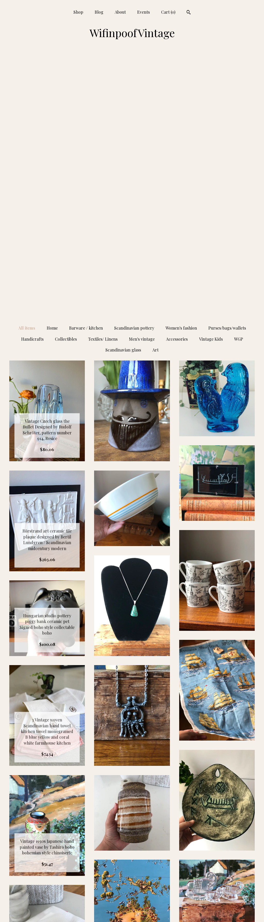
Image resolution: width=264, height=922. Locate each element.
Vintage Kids (211, 76)
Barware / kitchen (86, 65)
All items (26, 65)
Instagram (132, 869)
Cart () (168, 12)
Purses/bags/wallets (227, 65)
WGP (238, 76)
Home (52, 65)
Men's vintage (142, 76)
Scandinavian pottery (134, 65)
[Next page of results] (177, 820)
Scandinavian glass (123, 87)
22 (157, 820)
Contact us (47, 911)
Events (143, 12)
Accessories (177, 76)
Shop (78, 12)
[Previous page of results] (87, 820)
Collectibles (66, 76)
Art (155, 87)
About (120, 12)
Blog (99, 12)
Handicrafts (32, 76)
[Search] (189, 13)
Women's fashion (181, 65)
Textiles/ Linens (103, 76)
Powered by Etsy (217, 886)
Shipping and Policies (47, 903)
